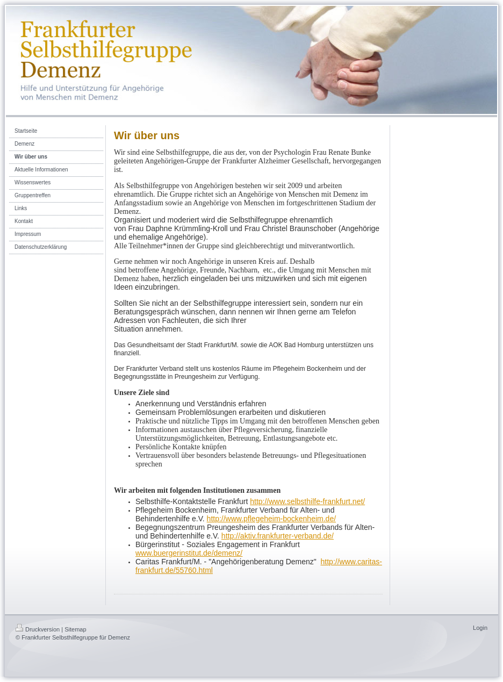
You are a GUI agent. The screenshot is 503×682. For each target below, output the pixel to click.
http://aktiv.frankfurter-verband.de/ (277, 536)
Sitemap (75, 629)
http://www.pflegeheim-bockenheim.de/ (271, 518)
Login (480, 627)
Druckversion (38, 629)
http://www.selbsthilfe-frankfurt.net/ (307, 501)
